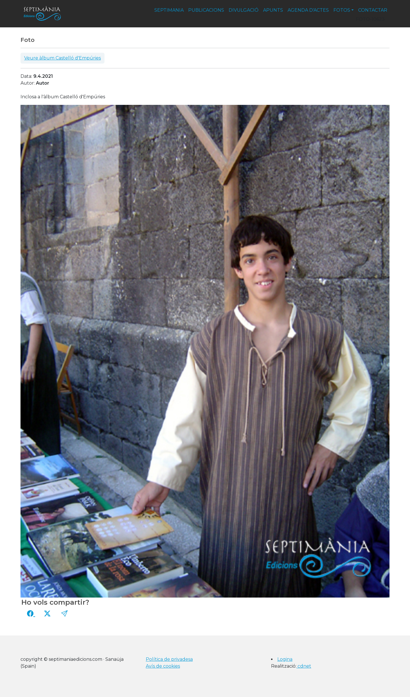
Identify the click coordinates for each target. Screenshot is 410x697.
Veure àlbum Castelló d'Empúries (62, 58)
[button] (64, 613)
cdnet (303, 666)
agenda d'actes (308, 10)
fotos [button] (341, 10)
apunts (273, 10)
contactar (372, 10)
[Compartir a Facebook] (31, 613)
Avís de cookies (163, 666)
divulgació (244, 10)
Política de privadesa (169, 659)
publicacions (206, 10)
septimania (169, 10)
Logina (284, 659)
